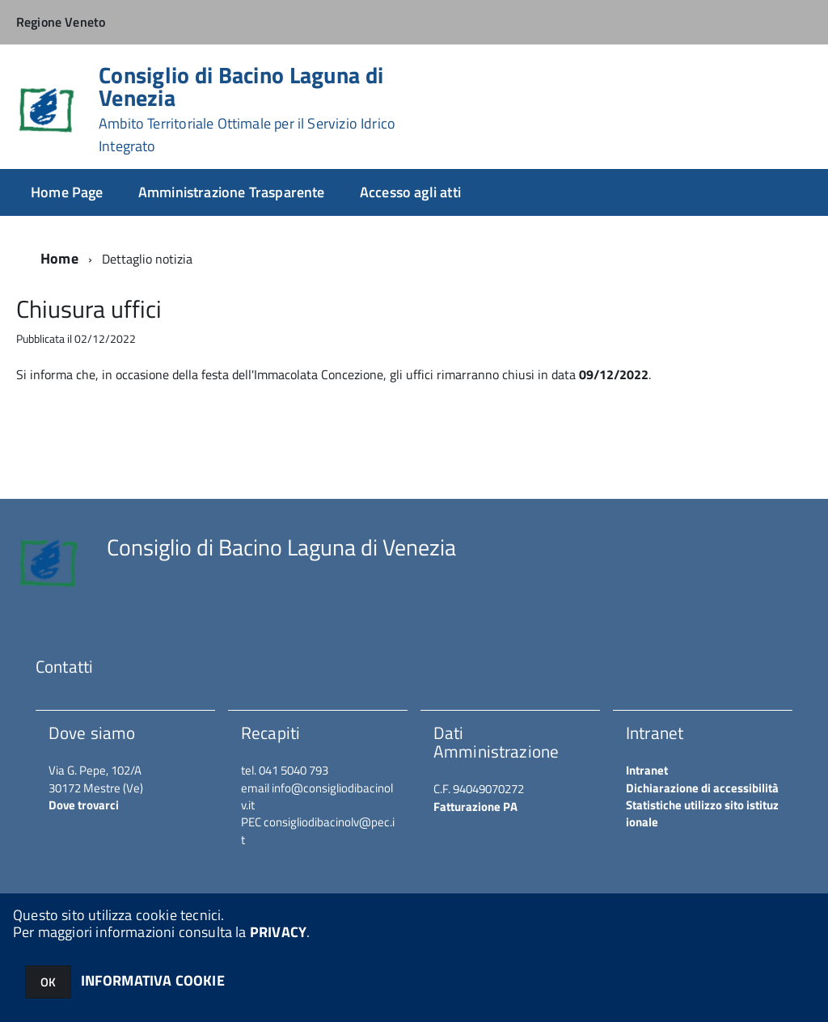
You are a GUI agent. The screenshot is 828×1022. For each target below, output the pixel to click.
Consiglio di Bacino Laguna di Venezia (247, 109)
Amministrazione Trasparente (231, 192)
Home (59, 258)
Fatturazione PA (475, 806)
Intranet (647, 770)
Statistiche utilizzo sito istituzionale (702, 813)
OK (48, 982)
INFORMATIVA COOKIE (153, 980)
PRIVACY (278, 932)
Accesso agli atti (410, 192)
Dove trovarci (84, 805)
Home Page (67, 192)
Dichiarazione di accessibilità (702, 788)
